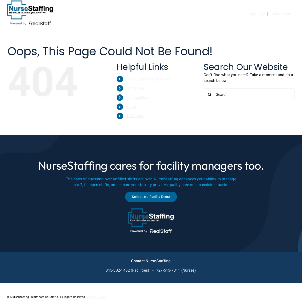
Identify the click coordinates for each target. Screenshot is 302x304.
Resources (135, 116)
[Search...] (249, 94)
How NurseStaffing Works (148, 79)
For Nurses (135, 88)
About (131, 106)
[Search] (210, 94)
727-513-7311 (168, 270)
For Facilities (137, 97)
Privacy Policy (96, 297)
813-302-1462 (118, 270)
